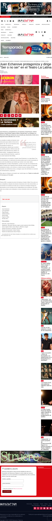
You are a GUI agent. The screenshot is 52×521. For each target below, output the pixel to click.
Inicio (2, 24)
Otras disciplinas (43, 261)
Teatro (42, 297)
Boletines (3, 27)
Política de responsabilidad (35, 514)
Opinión (49, 505)
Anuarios (38, 24)
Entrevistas (8, 24)
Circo (50, 504)
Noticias (24, 24)
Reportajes (17, 24)
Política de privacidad (17, 488)
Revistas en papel (46, 24)
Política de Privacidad (47, 514)
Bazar (8, 27)
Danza (42, 325)
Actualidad (42, 122)
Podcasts (31, 24)
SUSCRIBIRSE (6, 491)
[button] (50, 21)
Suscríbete (14, 27)
